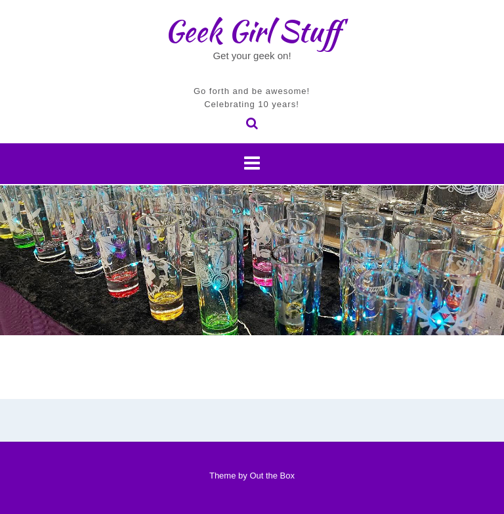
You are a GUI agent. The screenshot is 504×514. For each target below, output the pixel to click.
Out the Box (272, 475)
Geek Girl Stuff (252, 31)
